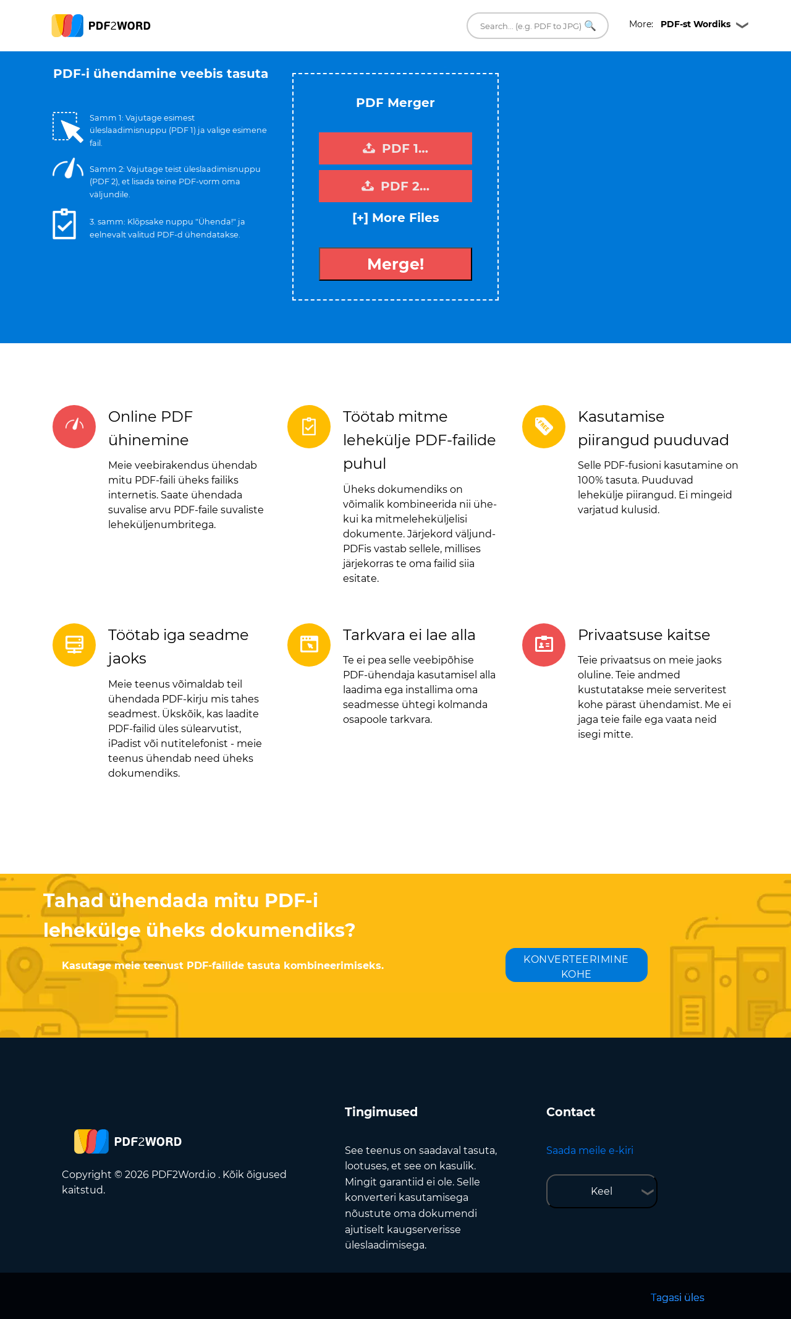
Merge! (395, 264)
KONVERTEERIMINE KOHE (576, 967)
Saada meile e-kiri (589, 1150)
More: (679, 24)
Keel (601, 1191)
